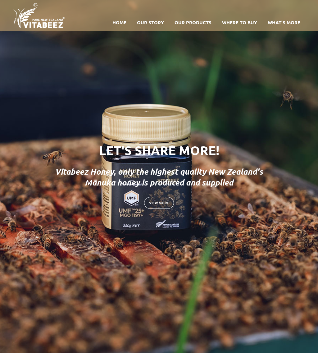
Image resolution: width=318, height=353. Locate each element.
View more (159, 202)
